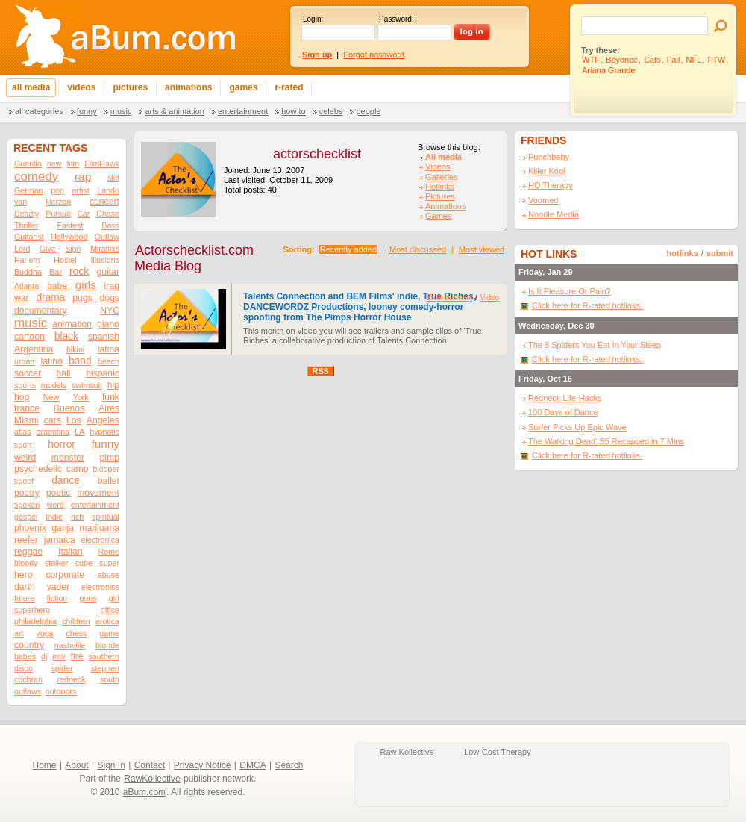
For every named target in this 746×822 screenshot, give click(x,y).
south (109, 679)
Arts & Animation (174, 111)
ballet (108, 481)
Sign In (111, 765)
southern (104, 656)
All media (443, 156)
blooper (106, 468)
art (18, 633)
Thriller (26, 225)
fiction (56, 598)
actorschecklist (317, 153)
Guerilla (28, 163)
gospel (25, 516)
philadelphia (35, 621)
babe (57, 286)
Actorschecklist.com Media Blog (194, 258)
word (55, 504)
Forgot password (373, 54)
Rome (108, 551)
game (109, 633)
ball (64, 373)
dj (44, 656)
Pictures (440, 196)
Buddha (28, 271)
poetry (27, 493)
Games (438, 215)
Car (83, 213)
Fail (673, 59)
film (73, 163)
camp (77, 469)
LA (79, 431)
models (53, 385)
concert (104, 201)
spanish (103, 336)
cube (84, 562)
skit (113, 177)
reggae (28, 552)
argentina (53, 431)
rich (77, 516)
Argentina (33, 349)
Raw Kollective (407, 751)
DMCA (252, 765)
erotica (107, 621)
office (110, 609)
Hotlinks (439, 186)
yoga (44, 633)
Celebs (331, 111)
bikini (75, 349)
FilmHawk (101, 163)
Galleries (441, 176)
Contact (149, 765)
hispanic (102, 373)
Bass (110, 225)
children (76, 621)
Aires (108, 408)
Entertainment (243, 111)
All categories (39, 111)
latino (52, 361)
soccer (27, 373)
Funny (87, 111)
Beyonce (622, 59)
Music (121, 111)
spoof (24, 480)
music (30, 323)
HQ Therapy (550, 185)
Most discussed (417, 249)
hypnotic (104, 431)
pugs (82, 298)
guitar (107, 272)
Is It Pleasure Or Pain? (569, 291)
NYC (109, 310)
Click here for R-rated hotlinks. (587, 305)
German (28, 190)
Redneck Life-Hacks (564, 397)
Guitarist (29, 236)
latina (108, 349)
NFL (694, 59)
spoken (27, 504)
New (51, 397)
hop (21, 397)
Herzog (58, 201)
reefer (26, 540)
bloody (25, 562)
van (20, 201)
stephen (105, 668)
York (81, 397)
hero (23, 575)
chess (76, 633)
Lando (108, 190)
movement (98, 493)
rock (79, 271)
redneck (71, 679)
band (80, 361)
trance (27, 408)
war (21, 298)
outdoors (61, 691)
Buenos (69, 408)
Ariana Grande (609, 70)
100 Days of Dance (563, 412)
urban (24, 361)
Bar (55, 271)
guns (87, 598)
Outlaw (107, 236)
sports (25, 385)
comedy (36, 176)
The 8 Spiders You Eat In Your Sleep (594, 344)
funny (106, 444)
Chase (107, 213)
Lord (22, 248)
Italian (70, 552)
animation (72, 324)
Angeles (103, 420)
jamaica (59, 540)
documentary (40, 310)
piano (108, 324)
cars (52, 420)
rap (83, 176)
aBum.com (144, 792)
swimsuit (87, 385)
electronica (100, 539)
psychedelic (38, 469)
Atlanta (26, 285)
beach (108, 361)
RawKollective (152, 778)
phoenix (30, 528)
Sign (73, 248)
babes (25, 656)
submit (719, 253)
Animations (445, 206)
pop (57, 190)
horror (61, 444)
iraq (111, 286)
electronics (100, 586)
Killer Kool (546, 170)
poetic (58, 493)
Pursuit (58, 213)
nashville (69, 645)
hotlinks (682, 253)
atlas (22, 431)
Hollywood (69, 236)
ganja (62, 528)
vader (58, 587)
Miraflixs (104, 248)
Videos (437, 166)
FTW (716, 59)
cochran (28, 679)
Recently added (348, 249)
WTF (591, 59)
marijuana (99, 528)
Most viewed (481, 249)
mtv (58, 656)
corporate (65, 575)
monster (67, 457)
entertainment (95, 504)
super (109, 562)
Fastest (70, 225)
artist (81, 190)
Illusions (105, 259)
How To (293, 111)
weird (25, 457)
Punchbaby (548, 156)
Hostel (65, 259)
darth (24, 587)
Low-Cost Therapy (497, 751)
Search (289, 765)
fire (77, 656)
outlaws (27, 691)
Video (489, 297)
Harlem (27, 259)
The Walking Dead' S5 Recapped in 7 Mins (606, 441)
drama (50, 297)
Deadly (26, 213)
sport (23, 444)
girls (85, 284)
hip (113, 385)
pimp (109, 457)
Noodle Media (553, 214)
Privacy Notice (202, 765)
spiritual (105, 516)
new (54, 163)
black (66, 336)
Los (73, 420)
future (24, 598)
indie (54, 516)
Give (48, 248)
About (76, 765)
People (368, 111)
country (29, 645)
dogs (109, 298)
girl (114, 598)
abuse (108, 574)
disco (23, 668)
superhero (32, 609)
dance (65, 480)
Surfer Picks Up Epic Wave (577, 427)
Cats (652, 59)
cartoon (29, 336)
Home (45, 765)
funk (110, 397)
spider (61, 668)
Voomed (543, 200)
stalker (56, 562)
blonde (107, 645)
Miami (26, 420)
